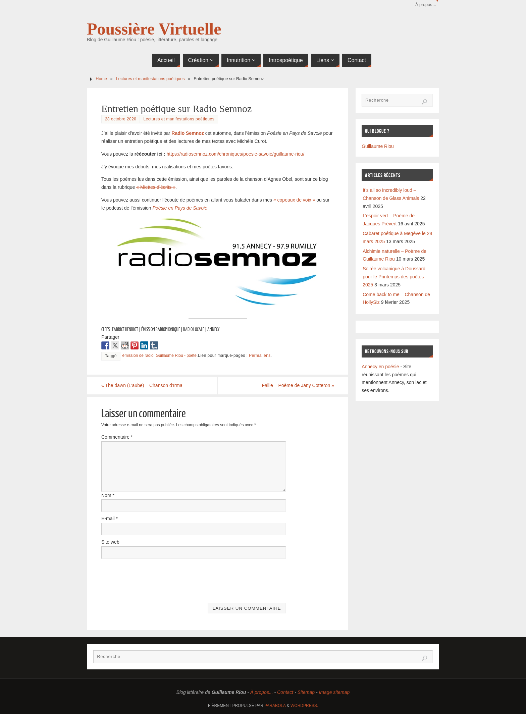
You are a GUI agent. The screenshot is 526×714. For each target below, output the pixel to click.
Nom (107, 495)
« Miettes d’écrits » (155, 187)
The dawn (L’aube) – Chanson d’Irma (141, 385)
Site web (110, 542)
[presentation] (152, 578)
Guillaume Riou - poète (176, 355)
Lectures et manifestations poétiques (150, 78)
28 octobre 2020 (120, 119)
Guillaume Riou (378, 146)
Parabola (274, 705)
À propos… (425, 4)
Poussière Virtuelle (154, 28)
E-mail (109, 518)
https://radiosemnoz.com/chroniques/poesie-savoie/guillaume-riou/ (236, 154)
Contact (285, 692)
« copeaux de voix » (294, 200)
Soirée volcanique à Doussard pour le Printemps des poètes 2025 (394, 276)
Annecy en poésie (380, 366)
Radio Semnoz (187, 133)
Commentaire (117, 437)
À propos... (261, 692)
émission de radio (138, 355)
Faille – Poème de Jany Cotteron (298, 385)
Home (101, 78)
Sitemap (306, 692)
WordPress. (304, 705)
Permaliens (259, 355)
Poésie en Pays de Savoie (180, 208)
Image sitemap (334, 692)
